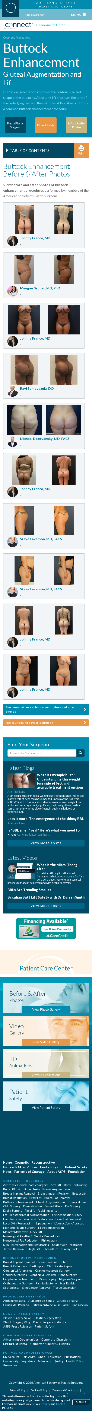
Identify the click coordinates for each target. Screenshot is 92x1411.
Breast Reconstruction (53, 1262)
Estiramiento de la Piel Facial (50, 1305)
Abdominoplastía (14, 1300)
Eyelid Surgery (12, 1210)
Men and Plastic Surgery (19, 1227)
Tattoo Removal (13, 1249)
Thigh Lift (33, 1249)
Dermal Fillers (53, 1206)
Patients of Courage (29, 1171)
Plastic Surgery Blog (47, 1318)
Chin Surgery (11, 1206)
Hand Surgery (67, 1275)
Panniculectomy (46, 1283)
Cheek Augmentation (50, 1202)
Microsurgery (47, 1279)
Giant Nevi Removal (43, 1275)
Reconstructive (43, 1162)
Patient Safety (76, 1167)
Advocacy (44, 1361)
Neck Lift (36, 1232)
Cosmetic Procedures (16, 37)
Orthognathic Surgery (18, 1283)
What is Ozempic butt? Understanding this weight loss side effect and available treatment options (45, 783)
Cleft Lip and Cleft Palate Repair (50, 1266)
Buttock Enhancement (18, 1202)
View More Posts (46, 843)
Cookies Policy (39, 1390)
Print (81, 150)
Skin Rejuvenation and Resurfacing (26, 1244)
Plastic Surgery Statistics (49, 1322)
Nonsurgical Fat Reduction (20, 1240)
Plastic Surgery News (17, 1318)
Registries (28, 1361)
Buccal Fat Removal (57, 1197)
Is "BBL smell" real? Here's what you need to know (43, 832)
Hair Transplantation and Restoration (28, 1219)
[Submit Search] (80, 753)
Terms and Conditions (65, 1390)
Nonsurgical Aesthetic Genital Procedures (31, 1236)
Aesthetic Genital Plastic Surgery (25, 1185)
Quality (58, 1361)
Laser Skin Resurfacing (18, 1223)
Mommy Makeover (15, 1232)
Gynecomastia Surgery (67, 1215)
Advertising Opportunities (21, 1339)
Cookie (60, 1404)
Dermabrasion (32, 1206)
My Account (11, 1356)
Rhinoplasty (49, 1240)
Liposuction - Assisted (69, 1223)
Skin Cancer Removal (36, 1287)
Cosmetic (22, 1162)
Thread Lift (50, 1249)
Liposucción (80, 1305)
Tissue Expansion (64, 1287)
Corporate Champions (56, 1339)
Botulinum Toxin (29, 1189)
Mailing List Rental (15, 1343)
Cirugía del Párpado (16, 1305)
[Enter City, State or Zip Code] (42, 753)
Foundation (77, 1171)
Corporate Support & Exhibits (50, 1343)
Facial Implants (47, 1210)
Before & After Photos (20, 1167)
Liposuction (44, 1223)
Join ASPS (29, 1356)
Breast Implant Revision (54, 1193)
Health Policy (75, 1361)
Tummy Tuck (69, 1249)
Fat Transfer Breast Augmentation (26, 1215)
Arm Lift (56, 1185)
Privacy (45, 1404)
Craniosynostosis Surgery (52, 1270)
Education (54, 1356)
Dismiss (81, 1402)
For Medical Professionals (28, 1352)
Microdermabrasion (51, 1227)
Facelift (30, 1210)
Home (7, 1162)
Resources (10, 1365)
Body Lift (9, 1189)
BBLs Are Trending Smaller (29, 890)
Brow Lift (35, 1197)
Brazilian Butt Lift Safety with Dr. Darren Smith (46, 897)
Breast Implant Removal (19, 1193)
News (7, 1171)
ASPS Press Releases (17, 1326)
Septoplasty (11, 1287)
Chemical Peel (77, 1202)
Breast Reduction (15, 1197)
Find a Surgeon (35, 14)
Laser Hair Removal (68, 1219)
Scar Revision (68, 1283)
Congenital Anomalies (17, 1270)
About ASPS (56, 1171)
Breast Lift (79, 1193)
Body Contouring (75, 1185)
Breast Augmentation (57, 1189)
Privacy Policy (18, 1390)
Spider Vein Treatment (67, 1244)
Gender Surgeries (15, 1275)
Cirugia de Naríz (67, 1300)
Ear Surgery (72, 1206)
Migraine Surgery (70, 1279)
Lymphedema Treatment (19, 1279)
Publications (72, 1356)
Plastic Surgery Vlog (16, 1322)
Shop (41, 1356)
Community (11, 1361)
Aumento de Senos (41, 1300)
